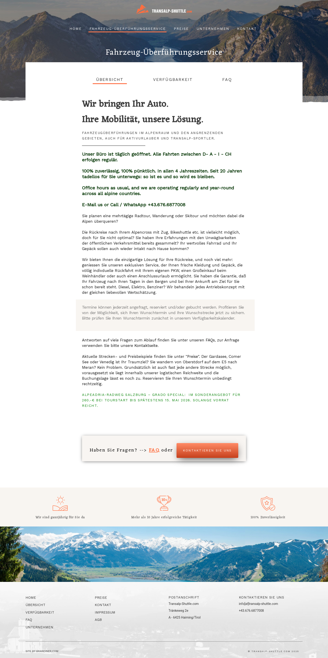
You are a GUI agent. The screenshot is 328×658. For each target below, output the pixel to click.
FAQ (227, 79)
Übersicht (109, 79)
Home (75, 29)
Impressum (105, 612)
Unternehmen (213, 29)
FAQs (210, 340)
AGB (98, 620)
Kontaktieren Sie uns (207, 450)
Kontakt (247, 29)
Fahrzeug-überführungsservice (128, 29)
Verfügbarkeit (173, 79)
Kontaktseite (146, 345)
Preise (181, 29)
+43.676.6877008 (251, 610)
